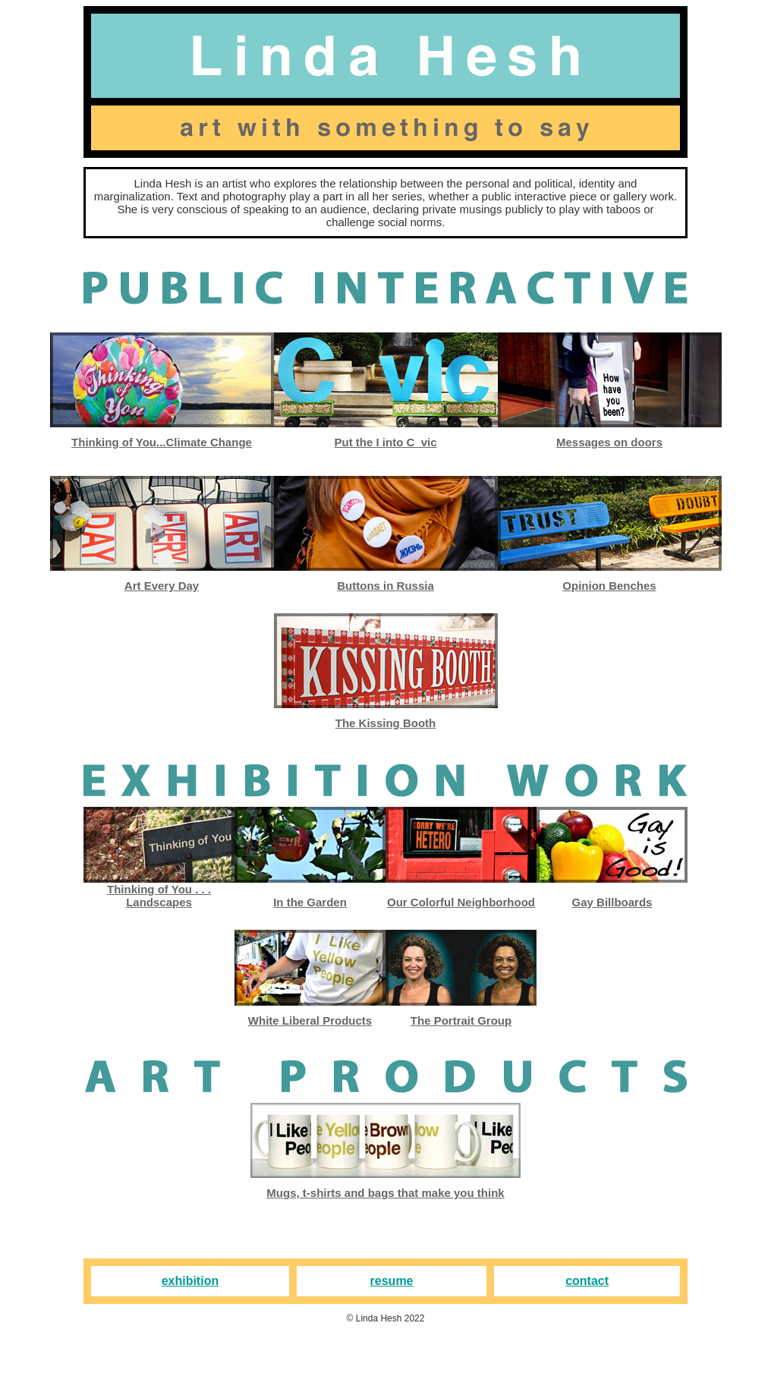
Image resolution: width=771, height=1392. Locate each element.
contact (587, 1280)
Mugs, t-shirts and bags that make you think (385, 1192)
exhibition (190, 1280)
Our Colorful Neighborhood (461, 902)
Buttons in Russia (385, 585)
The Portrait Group (461, 1020)
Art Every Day (161, 585)
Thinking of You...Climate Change (161, 442)
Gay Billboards (612, 902)
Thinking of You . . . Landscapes (159, 896)
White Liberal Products (310, 1020)
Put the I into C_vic (385, 442)
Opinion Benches (609, 585)
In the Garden (310, 902)
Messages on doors (609, 442)
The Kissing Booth (385, 722)
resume (392, 1280)
